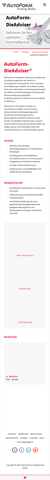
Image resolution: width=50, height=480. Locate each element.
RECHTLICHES (36, 434)
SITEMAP (24, 438)
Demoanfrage (25, 288)
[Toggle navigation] (44, 4)
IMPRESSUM (23, 434)
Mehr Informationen (25, 255)
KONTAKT (12, 434)
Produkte (25, 52)
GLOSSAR (34, 438)
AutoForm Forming (40, 52)
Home (15, 52)
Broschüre (13, 376)
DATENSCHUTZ (12, 438)
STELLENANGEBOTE (25, 442)
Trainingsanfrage (25, 322)
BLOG (42, 438)
